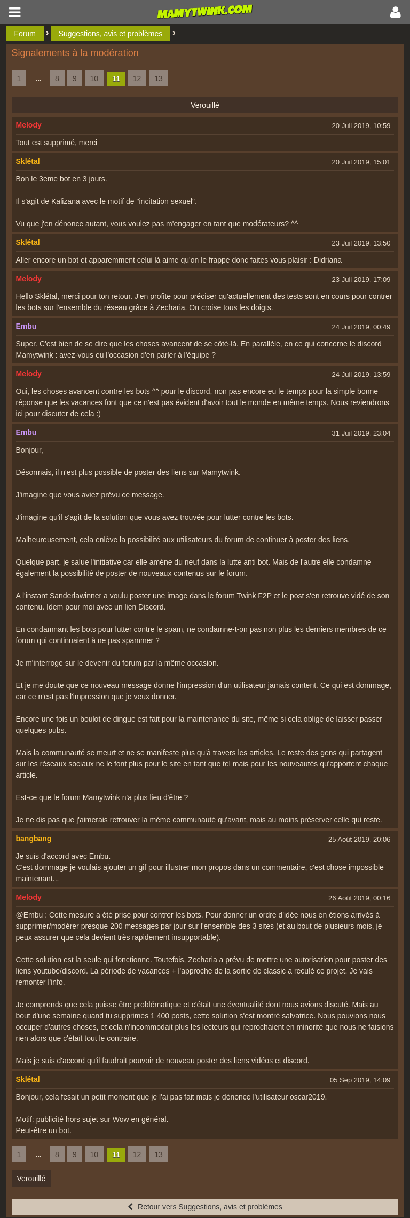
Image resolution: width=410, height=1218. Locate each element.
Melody (29, 125)
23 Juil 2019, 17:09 (361, 279)
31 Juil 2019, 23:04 (361, 433)
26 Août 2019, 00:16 (359, 898)
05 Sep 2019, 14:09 (360, 1080)
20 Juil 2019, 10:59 (361, 126)
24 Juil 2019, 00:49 (361, 327)
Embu (26, 326)
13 (158, 78)
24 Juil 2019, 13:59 (361, 374)
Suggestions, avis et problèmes (111, 33)
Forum (25, 33)
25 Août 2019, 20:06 (359, 839)
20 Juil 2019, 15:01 (361, 162)
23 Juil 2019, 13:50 (361, 243)
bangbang (34, 838)
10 (94, 78)
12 (137, 78)
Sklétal (28, 161)
